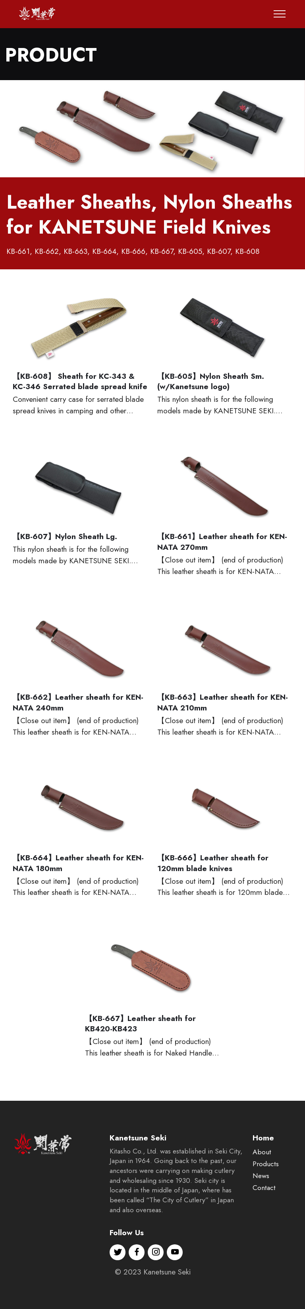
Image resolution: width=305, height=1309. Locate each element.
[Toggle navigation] (280, 14)
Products (266, 1193)
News (261, 1205)
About (262, 1182)
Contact (264, 1217)
